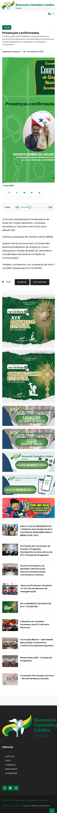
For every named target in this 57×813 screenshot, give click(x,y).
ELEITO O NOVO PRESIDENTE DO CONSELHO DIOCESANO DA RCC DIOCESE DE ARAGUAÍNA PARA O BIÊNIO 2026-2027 (36, 531)
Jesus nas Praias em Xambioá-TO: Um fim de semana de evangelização (36, 588)
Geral (6, 27)
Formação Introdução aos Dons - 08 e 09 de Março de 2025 (37, 677)
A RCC (8, 760)
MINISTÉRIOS (11, 769)
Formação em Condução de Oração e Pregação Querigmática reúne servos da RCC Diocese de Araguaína (36, 550)
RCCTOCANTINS (39, 282)
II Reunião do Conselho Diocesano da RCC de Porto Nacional (34, 624)
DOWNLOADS (11, 773)
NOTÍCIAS (10, 756)
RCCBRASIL (22, 282)
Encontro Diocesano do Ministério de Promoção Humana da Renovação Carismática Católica (33, 570)
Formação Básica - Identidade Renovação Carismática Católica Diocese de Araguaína (36, 642)
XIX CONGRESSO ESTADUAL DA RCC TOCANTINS (35, 605)
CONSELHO (10, 765)
